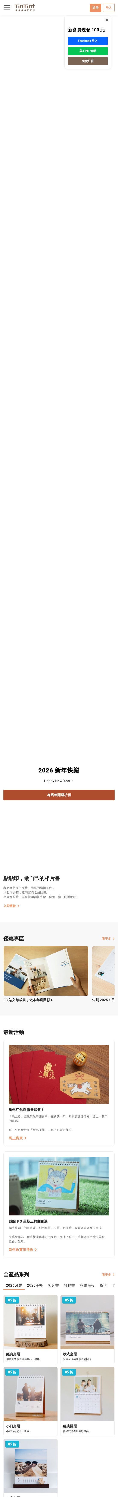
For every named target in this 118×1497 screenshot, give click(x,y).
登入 (109, 7)
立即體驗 (11, 906)
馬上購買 (18, 1138)
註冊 (96, 7)
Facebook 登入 (88, 41)
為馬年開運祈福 (59, 795)
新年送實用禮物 (23, 1250)
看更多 (108, 938)
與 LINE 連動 (88, 51)
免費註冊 (88, 61)
